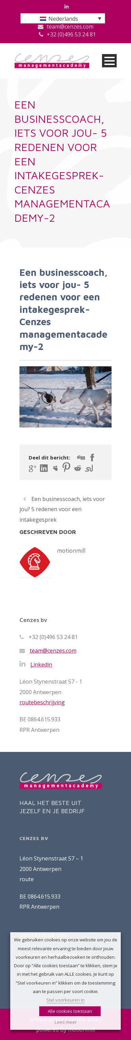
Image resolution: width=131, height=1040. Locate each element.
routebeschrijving (42, 702)
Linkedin (41, 664)
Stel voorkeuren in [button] (65, 1000)
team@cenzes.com (70, 26)
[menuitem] (62, 18)
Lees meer (66, 1022)
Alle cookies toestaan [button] (70, 1011)
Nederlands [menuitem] (63, 18)
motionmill (71, 550)
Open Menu (109, 60)
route (26, 879)
